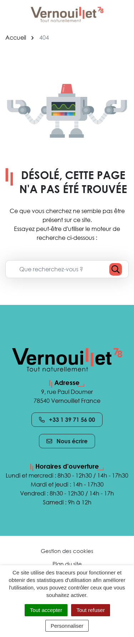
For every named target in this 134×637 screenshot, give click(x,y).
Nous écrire (67, 441)
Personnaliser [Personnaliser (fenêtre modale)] (67, 626)
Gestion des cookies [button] (67, 551)
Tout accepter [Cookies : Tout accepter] (46, 610)
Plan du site (67, 564)
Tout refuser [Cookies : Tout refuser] (90, 610)
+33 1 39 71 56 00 (67, 419)
